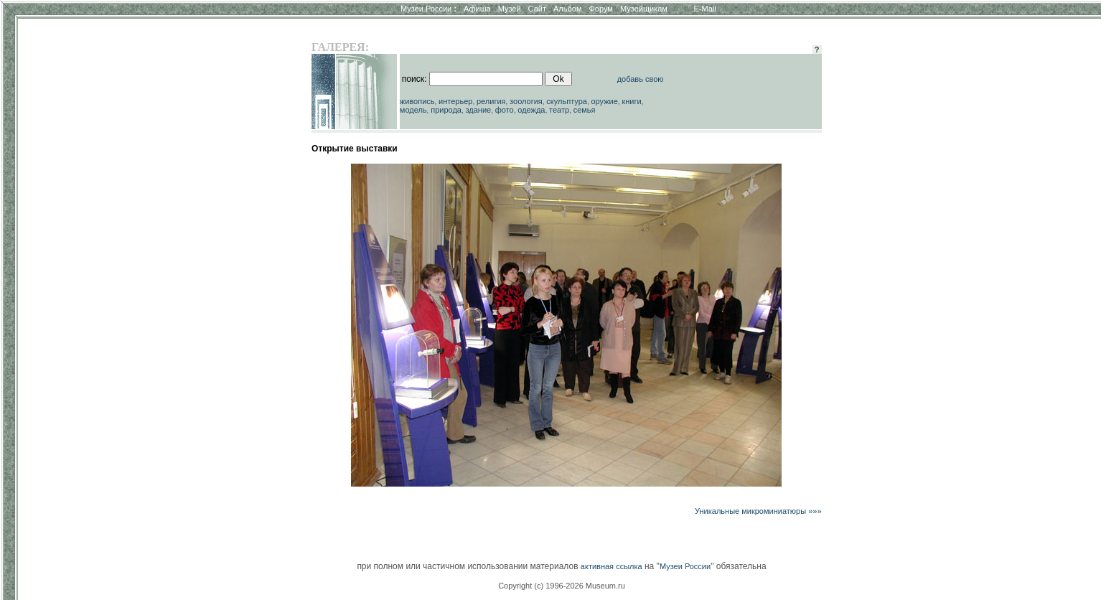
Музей (509, 8)
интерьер (455, 101)
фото (504, 110)
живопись (417, 101)
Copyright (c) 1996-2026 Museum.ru (561, 585)
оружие (604, 101)
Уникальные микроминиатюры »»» (758, 511)
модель (413, 110)
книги (631, 101)
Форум (600, 8)
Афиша (477, 8)
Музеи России (428, 8)
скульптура (566, 101)
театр (559, 110)
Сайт (537, 8)
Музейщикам (643, 8)
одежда (531, 110)
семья (584, 110)
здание (478, 110)
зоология (526, 101)
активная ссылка (611, 566)
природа (446, 110)
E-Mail (705, 8)
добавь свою (640, 79)
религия (491, 101)
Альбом (567, 8)
